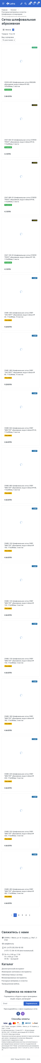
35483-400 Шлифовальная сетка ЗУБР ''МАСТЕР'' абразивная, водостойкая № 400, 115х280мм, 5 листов (19, 891)
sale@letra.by (9, 944)
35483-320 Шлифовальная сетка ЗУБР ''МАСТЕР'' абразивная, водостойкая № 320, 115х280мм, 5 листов (19, 834)
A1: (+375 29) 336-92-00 (13, 948)
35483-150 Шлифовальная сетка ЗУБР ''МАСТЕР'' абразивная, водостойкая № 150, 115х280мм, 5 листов (19, 661)
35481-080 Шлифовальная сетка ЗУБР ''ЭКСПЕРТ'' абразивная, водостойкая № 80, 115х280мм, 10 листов (19, 372)
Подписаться (31, 1003)
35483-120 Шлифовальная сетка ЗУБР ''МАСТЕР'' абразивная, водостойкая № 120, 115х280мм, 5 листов (19, 603)
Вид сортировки (8, 37)
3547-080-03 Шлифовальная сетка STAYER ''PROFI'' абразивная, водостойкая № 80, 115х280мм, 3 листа (20, 200)
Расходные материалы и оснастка (14, 981)
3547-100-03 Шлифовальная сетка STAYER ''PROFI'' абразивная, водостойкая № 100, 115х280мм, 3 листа (20, 257)
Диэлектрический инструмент (13, 969)
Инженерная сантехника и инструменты (16, 972)
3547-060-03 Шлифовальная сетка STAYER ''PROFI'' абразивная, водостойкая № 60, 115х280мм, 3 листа (20, 142)
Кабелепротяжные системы (12, 975)
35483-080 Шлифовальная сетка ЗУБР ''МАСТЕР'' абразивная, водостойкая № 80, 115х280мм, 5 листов (20, 488)
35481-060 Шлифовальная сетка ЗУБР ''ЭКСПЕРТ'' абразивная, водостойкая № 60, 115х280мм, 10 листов (19, 315)
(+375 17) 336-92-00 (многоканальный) (18, 951)
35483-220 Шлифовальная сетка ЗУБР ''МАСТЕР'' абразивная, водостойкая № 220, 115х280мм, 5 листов (19, 776)
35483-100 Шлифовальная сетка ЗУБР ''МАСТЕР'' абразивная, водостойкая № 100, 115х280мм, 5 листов (19, 545)
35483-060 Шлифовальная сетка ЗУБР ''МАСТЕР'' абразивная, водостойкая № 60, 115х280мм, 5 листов (20, 430)
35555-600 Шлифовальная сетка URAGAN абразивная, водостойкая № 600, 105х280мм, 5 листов (20, 84)
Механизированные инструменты (14, 978)
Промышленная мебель (10, 984)
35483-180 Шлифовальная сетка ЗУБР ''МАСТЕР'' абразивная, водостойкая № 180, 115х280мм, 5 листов (19, 718)
